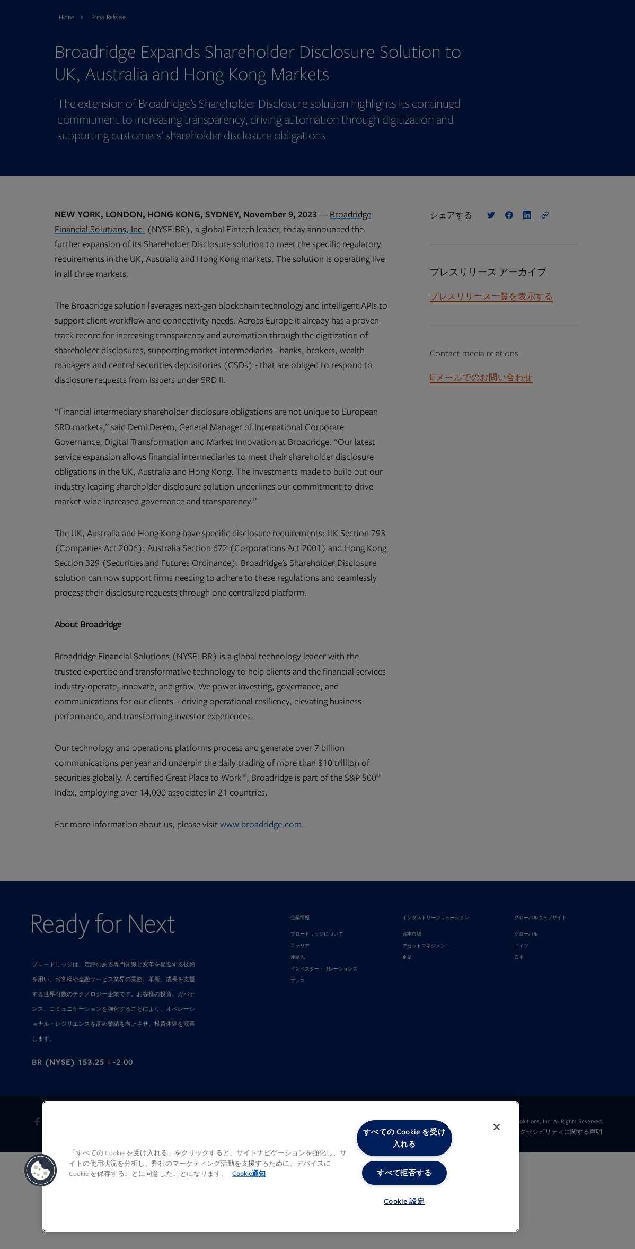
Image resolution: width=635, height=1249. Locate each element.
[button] (41, 1170)
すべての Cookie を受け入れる (404, 1138)
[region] (280, 1166)
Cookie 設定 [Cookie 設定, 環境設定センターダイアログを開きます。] (404, 1201)
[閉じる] (496, 1127)
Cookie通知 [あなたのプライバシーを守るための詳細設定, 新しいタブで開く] (249, 1173)
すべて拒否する (404, 1173)
